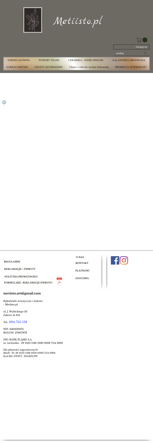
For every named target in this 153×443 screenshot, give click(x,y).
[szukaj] (127, 53)
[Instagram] (124, 260)
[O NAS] (80, 257)
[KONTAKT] (82, 263)
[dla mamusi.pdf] (59, 282)
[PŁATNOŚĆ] (82, 271)
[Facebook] (115, 260)
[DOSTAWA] (82, 278)
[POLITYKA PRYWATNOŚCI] (21, 277)
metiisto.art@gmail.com (22, 293)
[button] (142, 39)
